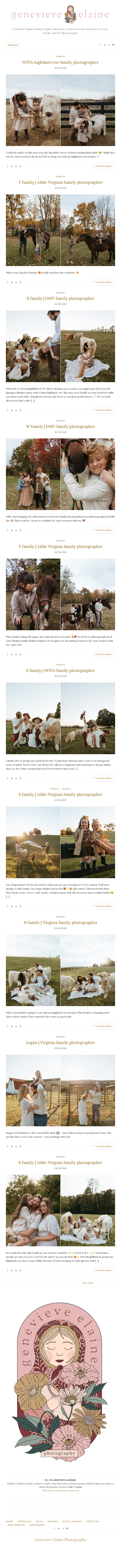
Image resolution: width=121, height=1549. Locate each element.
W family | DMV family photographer (60, 426)
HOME (9, 1521)
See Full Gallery (104, 166)
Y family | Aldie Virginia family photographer (60, 546)
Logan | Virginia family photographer (60, 1042)
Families (60, 56)
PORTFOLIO (25, 1521)
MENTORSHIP (37, 1525)
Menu (13, 45)
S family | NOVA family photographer (60, 670)
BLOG (39, 1521)
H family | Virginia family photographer (60, 922)
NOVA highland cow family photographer (60, 62)
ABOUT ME (92, 1521)
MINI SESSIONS (16, 1525)
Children (54, 788)
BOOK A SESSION (72, 1521)
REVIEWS (52, 1521)
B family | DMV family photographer (60, 298)
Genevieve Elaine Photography (60, 1539)
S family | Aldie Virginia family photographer (60, 794)
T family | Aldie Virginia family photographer (60, 182)
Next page (87, 1282)
